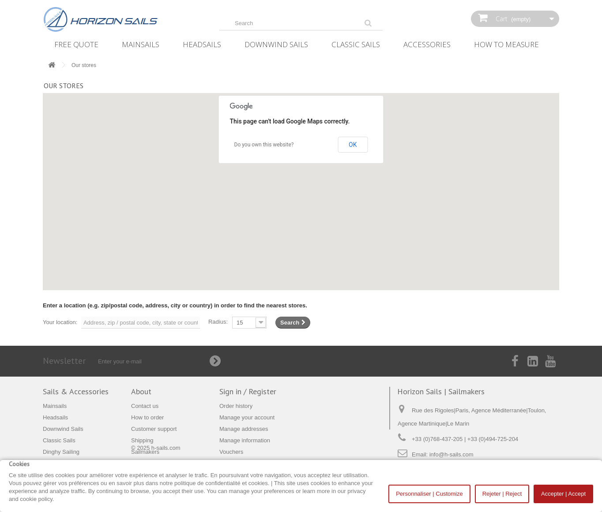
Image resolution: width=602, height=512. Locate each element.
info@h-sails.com (451, 454)
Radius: (218, 321)
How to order (147, 417)
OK (353, 144)
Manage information (244, 440)
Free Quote (76, 44)
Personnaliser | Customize (429, 493)
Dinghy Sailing (61, 451)
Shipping (142, 440)
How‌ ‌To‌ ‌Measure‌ (506, 44)
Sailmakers (145, 451)
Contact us (144, 406)
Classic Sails (355, 44)
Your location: (60, 322)
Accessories (427, 44)
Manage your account (247, 417)
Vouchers (231, 451)
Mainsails (140, 44)
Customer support (154, 429)
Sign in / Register (247, 391)
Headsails (202, 44)
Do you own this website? (264, 145)
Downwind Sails (276, 44)
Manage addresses (243, 429)
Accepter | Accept (563, 493)
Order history (235, 406)
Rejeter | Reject (502, 493)
